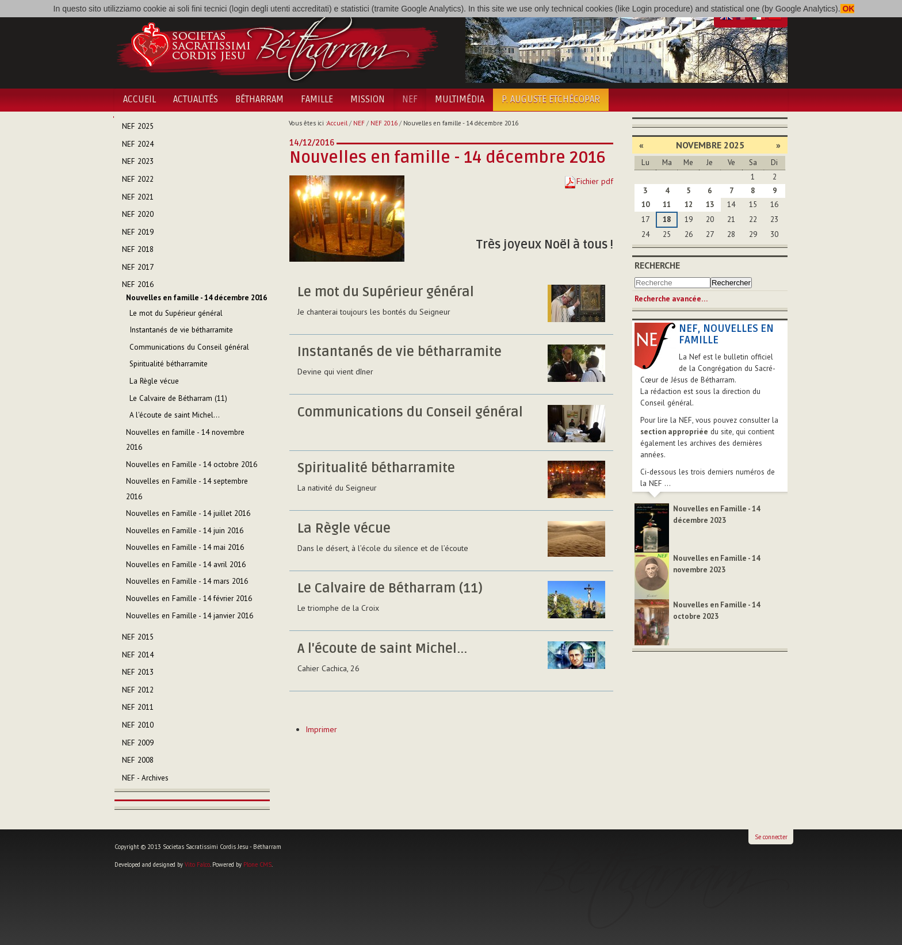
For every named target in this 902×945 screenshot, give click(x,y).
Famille (317, 99)
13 (710, 204)
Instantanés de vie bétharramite (399, 352)
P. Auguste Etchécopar (551, 99)
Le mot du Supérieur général (385, 292)
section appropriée (674, 432)
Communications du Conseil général (410, 412)
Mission (367, 99)
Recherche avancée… (671, 299)
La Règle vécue (344, 529)
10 (645, 204)
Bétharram (259, 99)
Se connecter (771, 837)
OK (847, 8)
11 (667, 204)
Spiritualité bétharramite (376, 468)
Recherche (657, 265)
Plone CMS (257, 864)
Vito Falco (197, 864)
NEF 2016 (384, 123)
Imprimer (321, 729)
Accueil (139, 99)
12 (689, 204)
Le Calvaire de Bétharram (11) (390, 588)
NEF (410, 99)
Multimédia (459, 99)
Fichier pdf (594, 181)
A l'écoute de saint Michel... (382, 649)
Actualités (195, 99)
